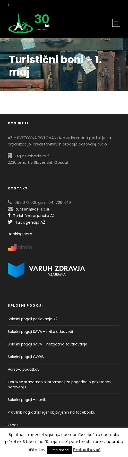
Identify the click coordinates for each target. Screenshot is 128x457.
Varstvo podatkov (23, 369)
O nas (13, 424)
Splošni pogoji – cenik (27, 399)
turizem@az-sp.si (32, 209)
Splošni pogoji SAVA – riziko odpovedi (40, 331)
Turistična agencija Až (31, 215)
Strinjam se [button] (59, 449)
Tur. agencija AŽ (26, 222)
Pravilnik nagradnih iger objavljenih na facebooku (51, 412)
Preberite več (86, 449)
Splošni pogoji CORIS (26, 356)
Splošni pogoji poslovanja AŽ (33, 319)
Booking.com (20, 233)
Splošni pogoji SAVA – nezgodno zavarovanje (47, 344)
